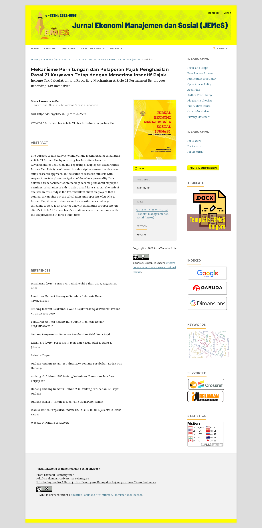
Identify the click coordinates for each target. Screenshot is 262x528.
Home (35, 48)
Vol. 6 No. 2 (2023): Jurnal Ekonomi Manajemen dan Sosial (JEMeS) (98, 59)
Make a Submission (203, 167)
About (115, 48)
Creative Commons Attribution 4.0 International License (154, 267)
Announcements (93, 48)
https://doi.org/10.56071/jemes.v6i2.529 (61, 114)
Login (227, 12)
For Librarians (195, 151)
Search (221, 48)
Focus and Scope (197, 67)
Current (50, 48)
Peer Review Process (200, 73)
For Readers (194, 140)
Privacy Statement (198, 117)
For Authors (194, 146)
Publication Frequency (202, 78)
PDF (141, 168)
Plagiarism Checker (199, 100)
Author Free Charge (200, 95)
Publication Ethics (199, 106)
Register (213, 12)
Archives (68, 48)
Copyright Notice (198, 111)
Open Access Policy (199, 84)
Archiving (193, 89)
